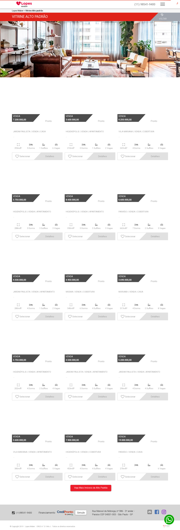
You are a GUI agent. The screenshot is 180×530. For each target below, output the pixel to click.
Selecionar (22, 156)
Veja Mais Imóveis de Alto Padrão (91, 487)
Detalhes (45, 156)
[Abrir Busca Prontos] (162, 4)
